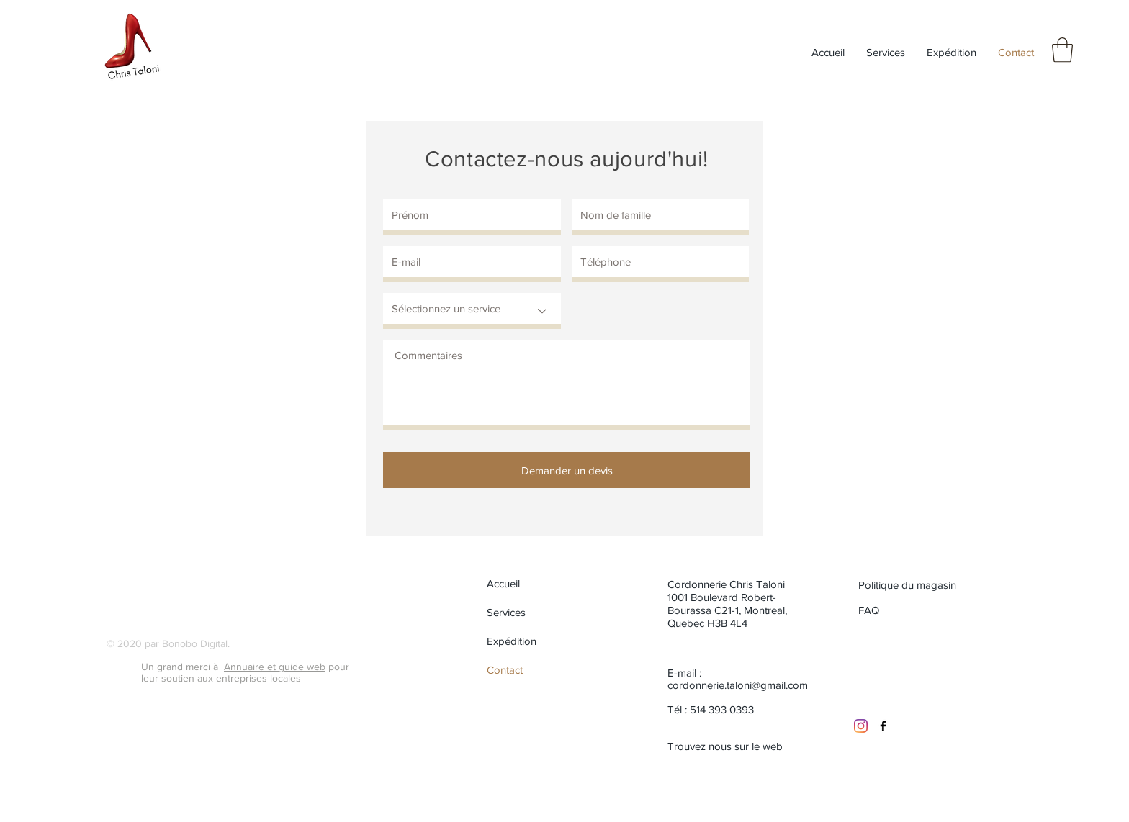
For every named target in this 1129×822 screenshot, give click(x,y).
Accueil (503, 583)
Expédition (511, 641)
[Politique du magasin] (909, 584)
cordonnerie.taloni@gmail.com (737, 685)
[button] (1062, 50)
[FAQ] (870, 609)
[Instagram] (861, 726)
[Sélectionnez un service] (472, 311)
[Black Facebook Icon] (883, 726)
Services (506, 612)
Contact (505, 670)
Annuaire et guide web (274, 666)
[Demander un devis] (566, 470)
